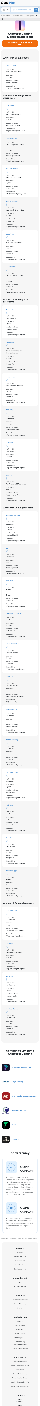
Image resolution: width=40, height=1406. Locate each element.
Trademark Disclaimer (20, 1348)
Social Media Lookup (20, 1374)
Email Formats (18, 16)
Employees (30, 16)
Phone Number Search (20, 1378)
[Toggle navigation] (36, 3)
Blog (20, 1282)
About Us (20, 1321)
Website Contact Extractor (20, 1382)
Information (5, 16)
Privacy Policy (20, 1334)
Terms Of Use (20, 1325)
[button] (20, 65)
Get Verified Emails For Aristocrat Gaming (20, 43)
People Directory (20, 1304)
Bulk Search (20, 1370)
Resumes (20, 1308)
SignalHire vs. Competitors (20, 1386)
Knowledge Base (20, 1286)
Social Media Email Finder (20, 1366)
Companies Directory (20, 1300)
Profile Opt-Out (20, 1338)
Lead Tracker (20, 1265)
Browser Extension (20, 1257)
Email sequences (20, 1269)
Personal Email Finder (20, 1362)
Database (20, 1253)
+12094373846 (20, 1402)
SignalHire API (20, 1261)
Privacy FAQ (20, 1329)
